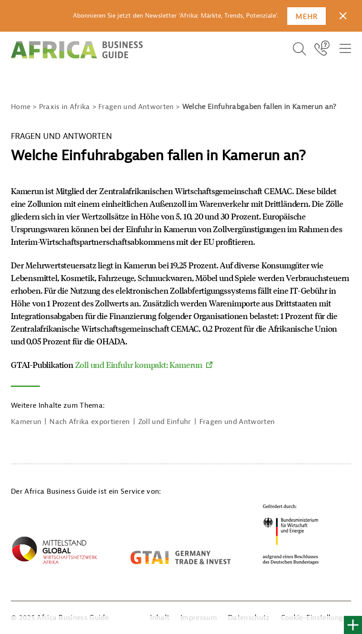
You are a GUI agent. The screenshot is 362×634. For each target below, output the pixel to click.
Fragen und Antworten (237, 421)
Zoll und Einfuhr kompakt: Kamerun (139, 364)
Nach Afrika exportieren (89, 421)
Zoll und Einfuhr (164, 421)
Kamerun (26, 421)
